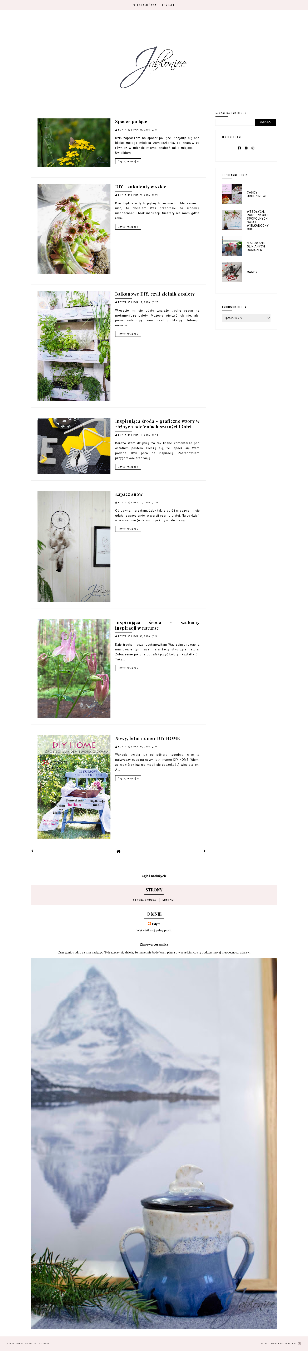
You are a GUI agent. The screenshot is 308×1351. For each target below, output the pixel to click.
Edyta (156, 924)
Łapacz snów (129, 494)
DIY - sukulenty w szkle (141, 186)
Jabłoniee (30, 1343)
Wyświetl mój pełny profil (154, 930)
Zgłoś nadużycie (154, 876)
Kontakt (168, 5)
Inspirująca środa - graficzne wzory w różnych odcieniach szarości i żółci (157, 423)
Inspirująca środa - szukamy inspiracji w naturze (157, 625)
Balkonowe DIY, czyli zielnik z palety (155, 294)
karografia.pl (289, 1344)
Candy (252, 272)
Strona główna (145, 5)
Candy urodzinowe (257, 194)
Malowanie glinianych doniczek (256, 246)
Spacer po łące (131, 121)
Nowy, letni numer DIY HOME (147, 738)
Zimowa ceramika (154, 944)
